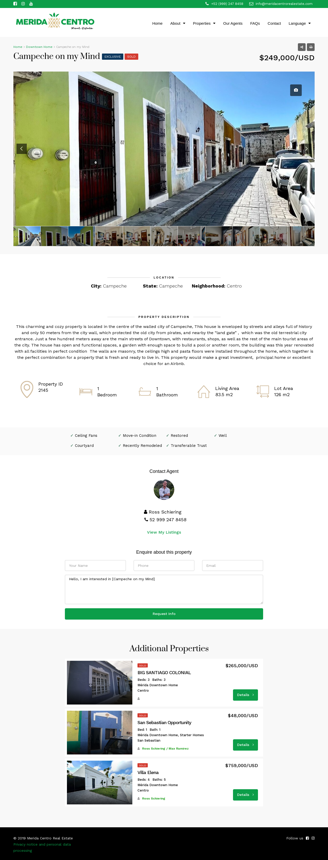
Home (157, 23)
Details (245, 695)
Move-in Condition (139, 435)
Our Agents (233, 23)
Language (297, 23)
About (175, 23)
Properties (202, 23)
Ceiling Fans (86, 435)
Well (223, 435)
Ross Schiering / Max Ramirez (165, 748)
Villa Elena (148, 772)
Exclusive (113, 56)
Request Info (164, 614)
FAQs (255, 23)
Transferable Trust (189, 445)
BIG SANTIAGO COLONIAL (164, 672)
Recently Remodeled (142, 445)
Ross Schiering (153, 798)
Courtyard (84, 445)
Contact (274, 23)
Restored (179, 435)
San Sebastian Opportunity (164, 722)
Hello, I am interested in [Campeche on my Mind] (164, 589)
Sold (131, 56)
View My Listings (164, 532)
